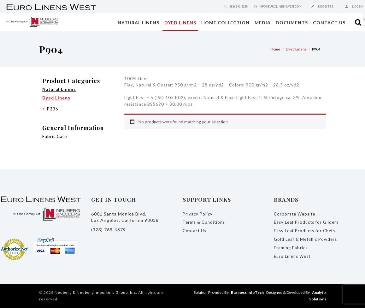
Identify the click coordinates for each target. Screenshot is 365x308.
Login (357, 6)
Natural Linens (138, 22)
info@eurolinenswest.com (280, 6)
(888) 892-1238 (238, 6)
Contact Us (329, 22)
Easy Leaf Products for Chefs (304, 230)
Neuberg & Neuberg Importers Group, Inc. (96, 292)
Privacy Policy (198, 213)
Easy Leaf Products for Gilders (306, 222)
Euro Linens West (292, 256)
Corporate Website (294, 213)
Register (326, 6)
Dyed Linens (180, 22)
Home (275, 49)
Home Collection (225, 22)
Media (263, 22)
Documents (292, 22)
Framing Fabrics (291, 247)
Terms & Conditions (204, 222)
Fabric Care (54, 136)
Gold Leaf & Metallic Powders (305, 239)
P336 (52, 108)
